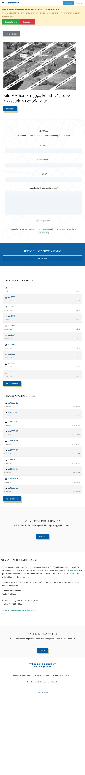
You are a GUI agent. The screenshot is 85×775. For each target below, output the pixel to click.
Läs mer (42, 536)
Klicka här (42, 258)
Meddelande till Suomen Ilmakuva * (43, 188)
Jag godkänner (43, 220)
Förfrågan (10, 109)
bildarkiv (74, 570)
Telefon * (43, 174)
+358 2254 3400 (65, 676)
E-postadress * (43, 160)
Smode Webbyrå (42, 692)
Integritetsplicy (43, 232)
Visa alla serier (12, 383)
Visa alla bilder (12, 499)
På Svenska (68, 3)
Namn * (43, 146)
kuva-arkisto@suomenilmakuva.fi (22, 610)
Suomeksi (79, 3)
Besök (42, 650)
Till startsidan (11, 34)
